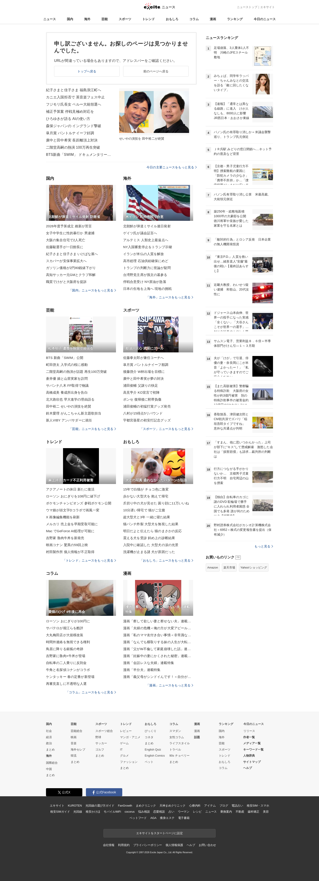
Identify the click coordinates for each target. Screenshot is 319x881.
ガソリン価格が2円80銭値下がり (71, 268)
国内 (70, 19)
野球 (98, 737)
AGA (153, 818)
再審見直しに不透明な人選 (66, 684)
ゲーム (124, 743)
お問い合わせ (207, 845)
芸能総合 (76, 731)
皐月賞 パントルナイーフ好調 (70, 133)
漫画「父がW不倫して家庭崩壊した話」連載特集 (158, 649)
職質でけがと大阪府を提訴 (66, 282)
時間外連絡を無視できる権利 (68, 642)
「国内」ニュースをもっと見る (92, 290)
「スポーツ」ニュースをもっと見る (166, 429)
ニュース (49, 19)
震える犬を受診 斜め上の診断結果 (149, 538)
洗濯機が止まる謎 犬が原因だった (149, 552)
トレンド (148, 19)
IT (121, 749)
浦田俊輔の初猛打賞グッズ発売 (147, 406)
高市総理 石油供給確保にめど (145, 261)
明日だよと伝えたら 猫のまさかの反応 (152, 531)
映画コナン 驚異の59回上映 (67, 545)
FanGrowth (125, 805)
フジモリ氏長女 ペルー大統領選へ (73, 104)
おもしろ (172, 19)
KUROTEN (75, 805)
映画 (73, 737)
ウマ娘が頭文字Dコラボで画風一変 (72, 510)
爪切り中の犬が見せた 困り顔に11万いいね (156, 503)
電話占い (237, 805)
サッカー (101, 743)
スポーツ (125, 19)
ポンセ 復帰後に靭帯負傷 (142, 399)
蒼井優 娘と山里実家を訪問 (67, 378)
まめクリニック (146, 805)
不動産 (240, 811)
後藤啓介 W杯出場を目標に (144, 371)
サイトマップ (252, 762)
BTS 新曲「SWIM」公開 (64, 358)
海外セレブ (78, 749)
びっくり (150, 731)
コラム (194, 19)
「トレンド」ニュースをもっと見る (89, 560)
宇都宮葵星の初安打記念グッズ (147, 420)
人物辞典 (249, 755)
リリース (249, 731)
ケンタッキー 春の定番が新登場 (70, 677)
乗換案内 (226, 811)
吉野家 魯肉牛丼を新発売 (65, 538)
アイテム (210, 805)
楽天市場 (229, 567)
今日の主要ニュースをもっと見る (171, 167)
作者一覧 (249, 737)
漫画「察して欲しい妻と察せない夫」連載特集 (158, 621)
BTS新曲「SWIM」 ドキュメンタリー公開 (79, 154)
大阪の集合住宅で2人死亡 (65, 240)
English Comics (155, 755)
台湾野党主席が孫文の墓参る (145, 275)
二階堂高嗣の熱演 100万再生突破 (73, 147)
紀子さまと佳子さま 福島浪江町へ (73, 90)
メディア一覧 (252, 743)
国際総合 (52, 762)
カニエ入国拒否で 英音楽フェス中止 (75, 97)
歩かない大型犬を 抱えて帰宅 (145, 496)
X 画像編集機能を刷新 (63, 517)
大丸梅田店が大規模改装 (64, 635)
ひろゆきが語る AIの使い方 (68, 119)
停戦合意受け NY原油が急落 (144, 282)
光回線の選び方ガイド (99, 805)
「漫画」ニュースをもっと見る (169, 685)
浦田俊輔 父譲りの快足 (140, 385)
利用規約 (123, 845)
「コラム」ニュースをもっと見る (91, 692)
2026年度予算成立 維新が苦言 (69, 226)
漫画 (213, 19)
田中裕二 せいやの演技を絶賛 (68, 406)
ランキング (235, 19)
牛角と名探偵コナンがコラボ (68, 670)
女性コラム (176, 737)
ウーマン (183, 811)
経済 (49, 737)
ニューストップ (247, 7)
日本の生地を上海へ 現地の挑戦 (147, 289)
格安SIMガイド (60, 811)
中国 (49, 769)
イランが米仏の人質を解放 (143, 254)
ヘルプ (247, 768)
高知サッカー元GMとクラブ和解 (71, 275)
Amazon (212, 567)
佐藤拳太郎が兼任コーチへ (143, 358)
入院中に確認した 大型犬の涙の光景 (150, 545)
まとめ (50, 749)
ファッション (129, 762)
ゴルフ (99, 749)
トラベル (175, 749)
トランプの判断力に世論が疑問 (147, 268)
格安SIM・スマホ (258, 805)
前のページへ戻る (156, 71)
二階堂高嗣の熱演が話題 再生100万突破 (76, 371)
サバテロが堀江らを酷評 (64, 628)
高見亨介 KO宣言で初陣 (141, 392)
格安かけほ (93, 811)
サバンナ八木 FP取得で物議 (67, 385)
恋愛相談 (159, 811)
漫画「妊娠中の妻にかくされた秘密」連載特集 (158, 656)
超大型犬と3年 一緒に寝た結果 (146, 517)
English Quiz (153, 749)
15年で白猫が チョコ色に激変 (146, 489)
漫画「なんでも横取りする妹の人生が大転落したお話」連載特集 (158, 642)
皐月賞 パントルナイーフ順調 (145, 365)
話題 (197, 737)
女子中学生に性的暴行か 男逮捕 (70, 233)
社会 (49, 731)
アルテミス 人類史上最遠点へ (145, 240)
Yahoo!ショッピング (253, 567)
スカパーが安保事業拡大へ (66, 261)
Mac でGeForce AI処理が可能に (70, 531)
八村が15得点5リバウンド (143, 413)
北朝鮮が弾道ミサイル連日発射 (147, 226)
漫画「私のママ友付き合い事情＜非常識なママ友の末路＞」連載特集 (158, 635)
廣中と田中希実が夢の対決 (143, 378)
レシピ (197, 811)
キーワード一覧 (253, 749)
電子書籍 (184, 818)
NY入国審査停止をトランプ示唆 (147, 247)
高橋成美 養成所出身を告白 (67, 392)
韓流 (73, 755)
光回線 (77, 811)
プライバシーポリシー (147, 845)
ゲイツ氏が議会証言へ (140, 233)
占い (171, 811)
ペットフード (138, 818)
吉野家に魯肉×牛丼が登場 (65, 656)
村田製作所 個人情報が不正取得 (70, 552)
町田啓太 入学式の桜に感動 (67, 365)
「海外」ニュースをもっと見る (169, 297)
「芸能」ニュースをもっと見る (92, 429)
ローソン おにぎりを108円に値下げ (73, 496)
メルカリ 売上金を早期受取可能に (72, 524)
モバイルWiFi (112, 811)
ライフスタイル (179, 743)
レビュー (126, 731)
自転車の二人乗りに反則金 (66, 663)
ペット (149, 762)
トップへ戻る (86, 71)
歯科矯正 (253, 811)
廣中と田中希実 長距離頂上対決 (72, 140)
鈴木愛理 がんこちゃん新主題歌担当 (73, 413)
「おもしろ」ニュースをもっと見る (166, 560)
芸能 (104, 19)
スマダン (175, 731)
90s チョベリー (179, 755)
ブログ (223, 805)
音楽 (73, 743)
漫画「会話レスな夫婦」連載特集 (148, 663)
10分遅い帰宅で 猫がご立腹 (144, 510)
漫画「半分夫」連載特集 (141, 670)
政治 (49, 743)
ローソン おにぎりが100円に (68, 621)
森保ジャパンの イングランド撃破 (73, 126)
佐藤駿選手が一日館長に (64, 247)
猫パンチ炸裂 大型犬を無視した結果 (150, 524)
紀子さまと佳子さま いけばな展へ (72, 254)
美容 (266, 811)
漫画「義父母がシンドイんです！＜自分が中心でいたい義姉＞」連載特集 (158, 677)
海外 (87, 19)
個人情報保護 (174, 845)
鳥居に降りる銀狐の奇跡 (64, 649)
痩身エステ (167, 818)
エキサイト (267, 7)
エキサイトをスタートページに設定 (159, 833)
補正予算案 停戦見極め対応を (70, 111)
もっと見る (263, 546)
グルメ (124, 755)
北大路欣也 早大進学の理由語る (70, 399)
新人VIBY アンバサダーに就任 (69, 420)
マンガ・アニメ (130, 737)
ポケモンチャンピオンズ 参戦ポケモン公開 (78, 503)
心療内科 (195, 805)
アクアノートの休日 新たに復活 (70, 489)
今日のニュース (265, 19)
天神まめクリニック (173, 805)
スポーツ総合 (104, 731)
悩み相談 (144, 811)
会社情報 (108, 845)
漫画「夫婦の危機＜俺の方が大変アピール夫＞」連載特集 (158, 628)
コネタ (149, 737)
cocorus (130, 811)
